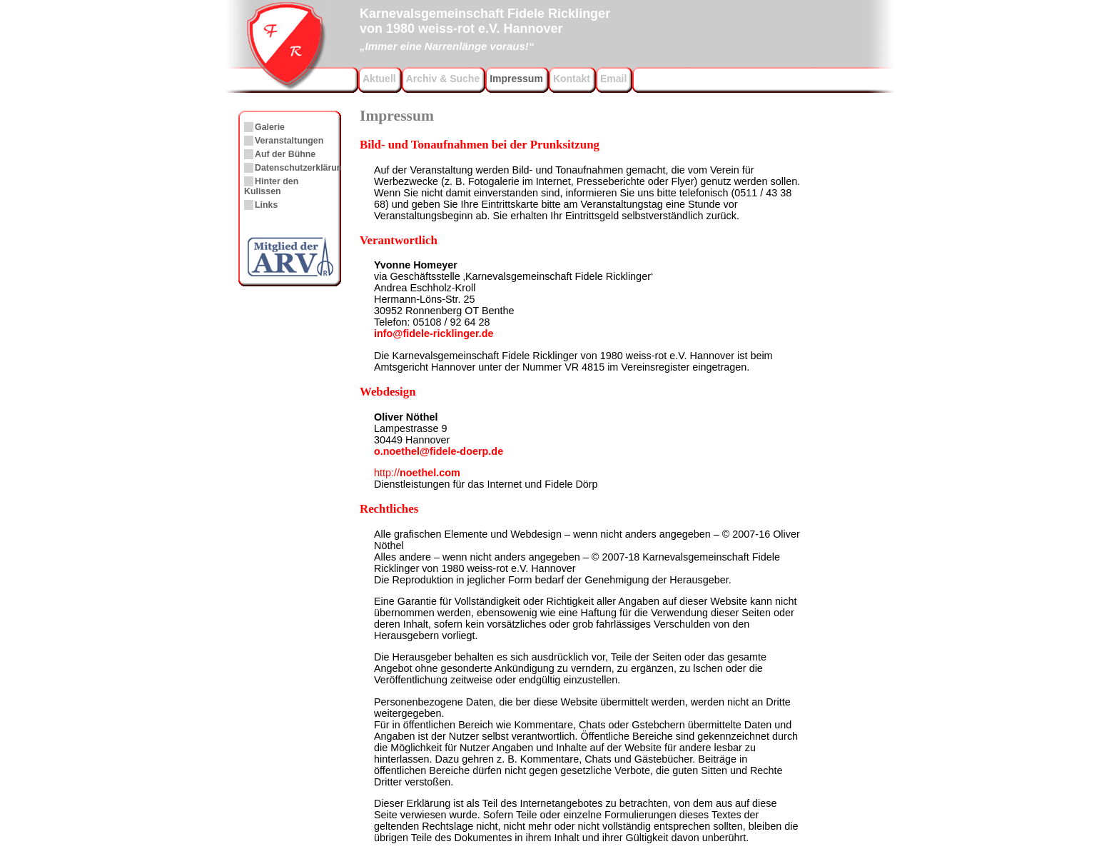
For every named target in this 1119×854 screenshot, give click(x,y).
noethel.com (417, 472)
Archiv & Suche (443, 78)
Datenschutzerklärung (301, 168)
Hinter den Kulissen (271, 186)
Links (266, 205)
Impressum (516, 78)
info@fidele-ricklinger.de (434, 333)
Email (613, 78)
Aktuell (379, 78)
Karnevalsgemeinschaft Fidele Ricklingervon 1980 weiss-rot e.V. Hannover (485, 27)
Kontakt (571, 78)
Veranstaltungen (289, 141)
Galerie (270, 127)
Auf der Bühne (285, 154)
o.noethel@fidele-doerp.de (438, 451)
